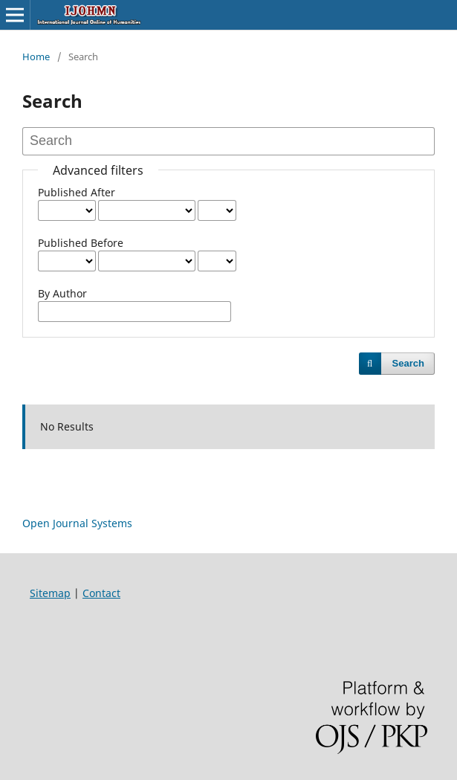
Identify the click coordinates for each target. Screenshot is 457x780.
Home (36, 56)
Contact (101, 593)
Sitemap (50, 593)
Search (408, 363)
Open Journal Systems (77, 523)
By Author (62, 293)
